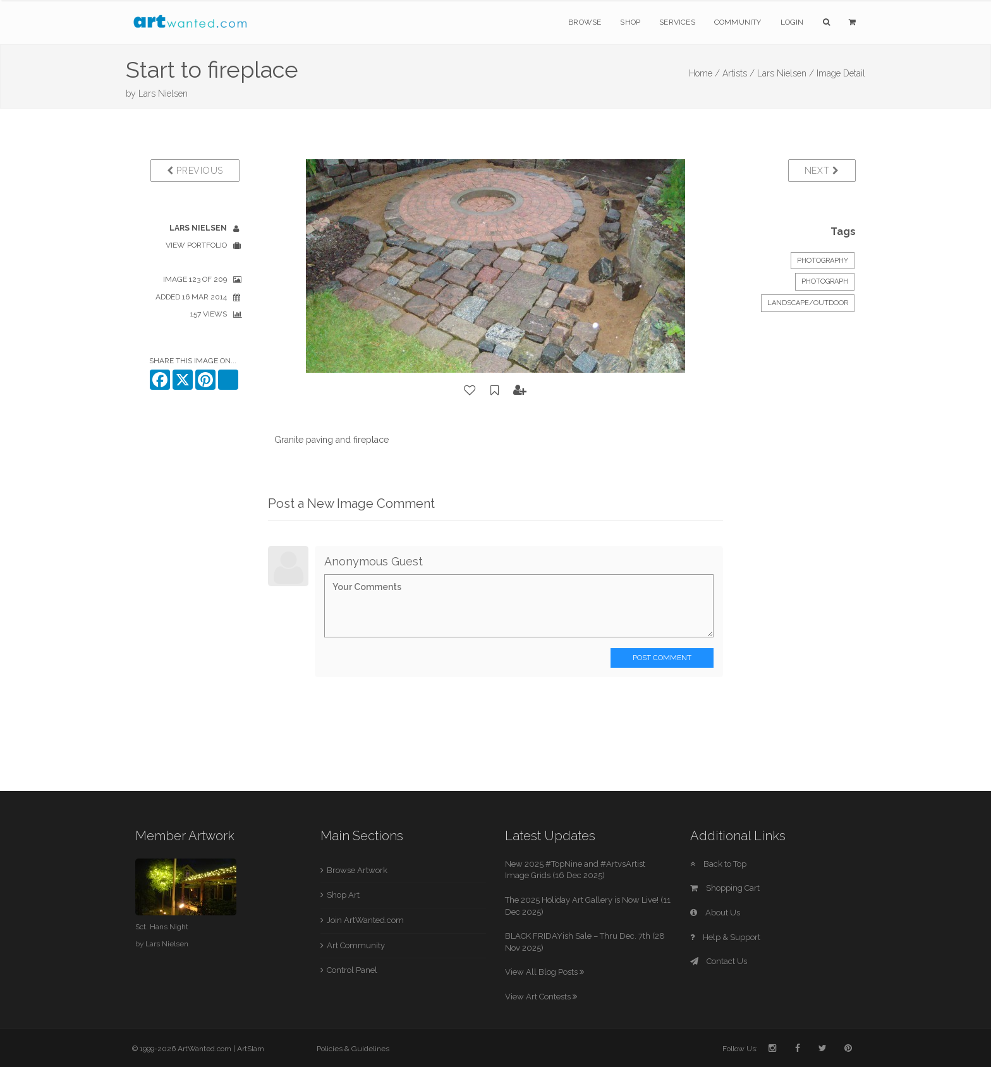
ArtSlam (250, 1048)
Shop (630, 22)
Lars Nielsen (163, 93)
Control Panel (352, 970)
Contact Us (718, 961)
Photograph (824, 281)
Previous (195, 171)
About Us (715, 912)
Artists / (738, 73)
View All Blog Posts (544, 972)
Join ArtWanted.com (365, 920)
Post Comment (662, 657)
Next (822, 171)
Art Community (356, 945)
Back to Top (718, 864)
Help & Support (725, 937)
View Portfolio (196, 245)
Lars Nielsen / (785, 73)
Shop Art (343, 895)
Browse (584, 22)
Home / (704, 73)
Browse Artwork (357, 870)
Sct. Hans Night (161, 926)
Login (792, 22)
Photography (822, 260)
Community (738, 22)
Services (677, 22)
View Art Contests (541, 996)
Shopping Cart (725, 888)
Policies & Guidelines (353, 1048)
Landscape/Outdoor (807, 303)
